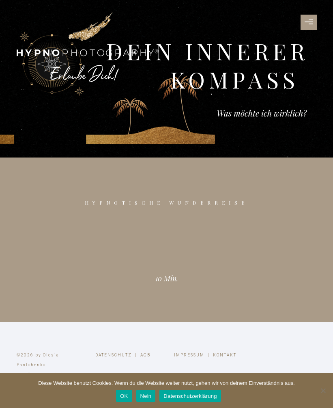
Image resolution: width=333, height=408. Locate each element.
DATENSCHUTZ (113, 355)
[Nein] (323, 390)
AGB (145, 355)
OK (124, 396)
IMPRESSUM (189, 355)
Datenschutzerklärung (190, 396)
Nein (146, 396)
